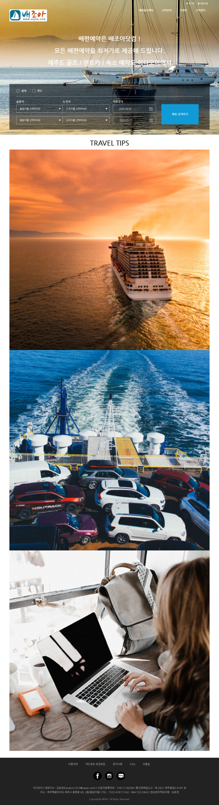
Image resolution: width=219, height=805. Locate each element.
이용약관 (73, 764)
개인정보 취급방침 (95, 764)
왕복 (24, 91)
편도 (39, 91)
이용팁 (146, 764)
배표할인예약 (146, 10)
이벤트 (183, 10)
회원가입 (204, 3)
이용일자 (118, 101)
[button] (39, 109)
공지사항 (117, 764)
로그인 (192, 3)
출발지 (20, 101)
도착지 (66, 101)
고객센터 (200, 10)
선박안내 (166, 10)
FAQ (132, 764)
